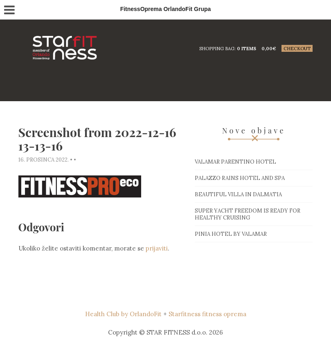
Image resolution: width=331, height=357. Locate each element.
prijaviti (157, 248)
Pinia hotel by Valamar (231, 234)
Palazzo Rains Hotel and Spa (240, 178)
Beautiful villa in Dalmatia (238, 194)
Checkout (297, 48)
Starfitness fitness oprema (207, 314)
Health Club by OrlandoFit (123, 314)
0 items (246, 48)
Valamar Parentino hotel (235, 161)
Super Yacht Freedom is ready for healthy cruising (247, 214)
